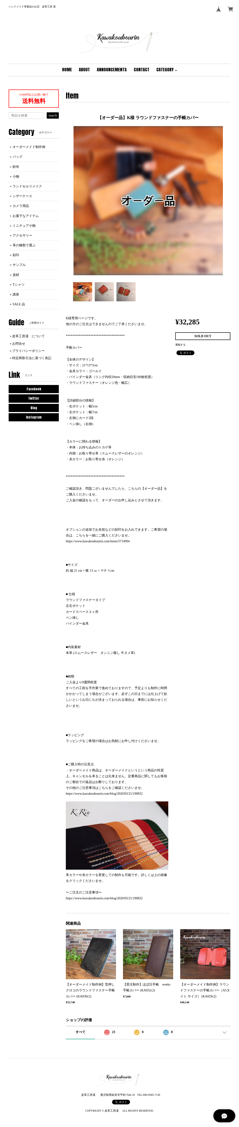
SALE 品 (19, 304)
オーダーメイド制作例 (29, 147)
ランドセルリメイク (27, 186)
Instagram (34, 417)
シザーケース (22, 196)
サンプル (19, 265)
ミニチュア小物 (24, 225)
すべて (80, 1032)
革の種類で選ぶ (24, 245)
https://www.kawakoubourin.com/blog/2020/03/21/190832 (104, 793)
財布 (16, 166)
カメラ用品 (21, 206)
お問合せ (18, 343)
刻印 (16, 255)
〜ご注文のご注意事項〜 (84, 892)
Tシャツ (19, 284)
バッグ (17, 156)
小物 (16, 176)
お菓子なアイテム (26, 216)
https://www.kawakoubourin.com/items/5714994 (98, 541)
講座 (16, 294)
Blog (34, 407)
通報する (180, 344)
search (53, 115)
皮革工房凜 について (28, 336)
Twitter (33, 398)
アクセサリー (22, 235)
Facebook (34, 389)
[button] (166, 70)
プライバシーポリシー (28, 351)
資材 (16, 275)
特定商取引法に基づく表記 (31, 358)
